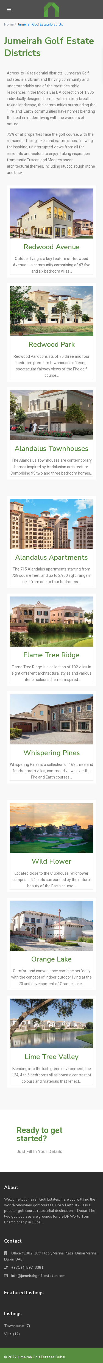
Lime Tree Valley (52, 1057)
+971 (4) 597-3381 (27, 1267)
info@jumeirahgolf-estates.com (38, 1275)
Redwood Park (52, 344)
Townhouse (14, 1325)
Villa (8, 1334)
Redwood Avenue (52, 247)
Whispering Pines (51, 753)
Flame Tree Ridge (51, 655)
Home (8, 24)
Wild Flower (51, 861)
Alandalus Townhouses (51, 448)
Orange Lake (51, 959)
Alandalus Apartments (51, 557)
